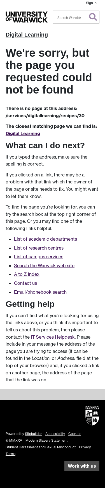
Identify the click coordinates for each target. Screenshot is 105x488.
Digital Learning (27, 35)
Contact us (25, 283)
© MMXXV (14, 440)
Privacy (85, 447)
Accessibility (55, 434)
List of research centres (39, 248)
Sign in (91, 3)
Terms (10, 454)
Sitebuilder (33, 434)
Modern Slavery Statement (46, 440)
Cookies (74, 434)
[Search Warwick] (76, 17)
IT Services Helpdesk (53, 337)
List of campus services (38, 256)
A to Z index (26, 274)
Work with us (82, 466)
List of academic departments (45, 239)
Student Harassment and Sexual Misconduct (41, 447)
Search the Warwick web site (44, 265)
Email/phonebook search (40, 292)
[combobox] (76, 17)
